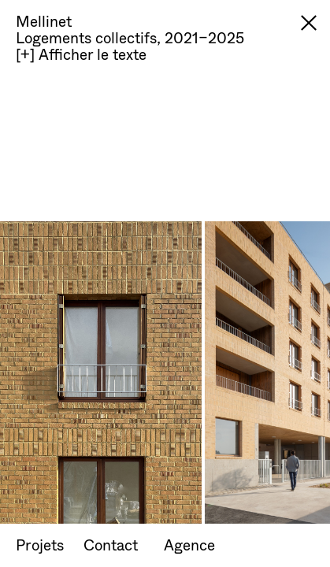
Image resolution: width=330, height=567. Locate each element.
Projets (40, 544)
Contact (110, 544)
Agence (189, 544)
